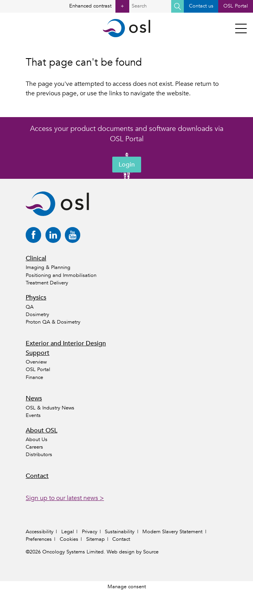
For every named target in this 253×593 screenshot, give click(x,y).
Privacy (89, 531)
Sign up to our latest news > (65, 498)
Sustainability (119, 531)
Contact (37, 476)
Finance (34, 377)
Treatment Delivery (47, 282)
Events (33, 415)
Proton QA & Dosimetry (53, 322)
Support (37, 353)
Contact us (201, 5)
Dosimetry (37, 314)
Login (127, 164)
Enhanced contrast (99, 6)
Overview (36, 362)
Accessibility (39, 531)
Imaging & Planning (48, 267)
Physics (36, 297)
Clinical (36, 258)
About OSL (41, 430)
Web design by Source (133, 551)
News (34, 398)
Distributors (39, 454)
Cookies (69, 539)
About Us (36, 439)
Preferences (39, 539)
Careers (34, 447)
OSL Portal (235, 5)
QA (30, 307)
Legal (67, 531)
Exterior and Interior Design (66, 343)
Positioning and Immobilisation (61, 275)
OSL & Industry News (50, 407)
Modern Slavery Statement (172, 531)
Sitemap (95, 539)
